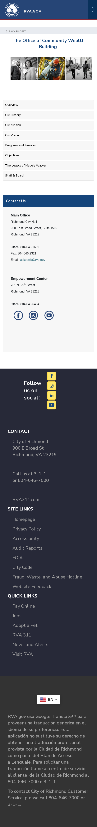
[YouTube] (52, 404)
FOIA (17, 558)
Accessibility (25, 538)
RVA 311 (21, 635)
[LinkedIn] (52, 395)
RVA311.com (25, 499)
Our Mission (13, 125)
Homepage (23, 519)
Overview (11, 105)
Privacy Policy (26, 529)
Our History (13, 115)
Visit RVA (22, 654)
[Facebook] (52, 376)
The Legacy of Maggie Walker (25, 165)
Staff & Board (14, 175)
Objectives (12, 155)
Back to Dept (16, 31)
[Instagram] (52, 385)
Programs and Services (20, 145)
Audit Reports (27, 548)
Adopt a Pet (25, 625)
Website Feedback (31, 586)
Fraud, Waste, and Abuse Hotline (47, 577)
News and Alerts (30, 644)
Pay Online (23, 606)
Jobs (16, 616)
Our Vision (12, 135)
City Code (22, 567)
